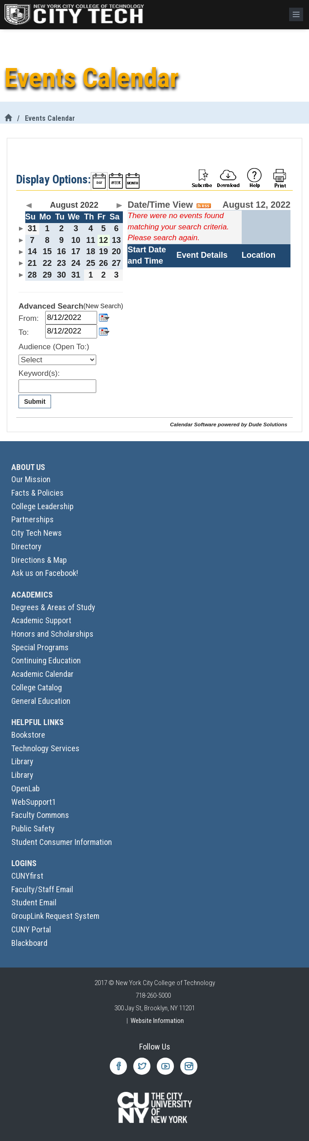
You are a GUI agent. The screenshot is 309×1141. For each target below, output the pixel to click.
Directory (26, 546)
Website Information (157, 1021)
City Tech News (36, 533)
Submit (34, 401)
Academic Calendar (42, 674)
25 (90, 263)
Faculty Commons (40, 815)
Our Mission (31, 479)
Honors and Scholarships (52, 634)
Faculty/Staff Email (42, 889)
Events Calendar (50, 118)
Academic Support (41, 620)
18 (90, 251)
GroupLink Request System (55, 916)
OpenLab (25, 788)
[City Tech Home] (8, 118)
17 (75, 251)
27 (116, 263)
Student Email (33, 902)
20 (116, 251)
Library (22, 761)
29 (47, 274)
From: (29, 318)
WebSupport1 (33, 802)
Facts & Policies (37, 492)
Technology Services (45, 748)
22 (47, 263)
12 (103, 240)
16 (61, 251)
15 (47, 251)
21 (32, 263)
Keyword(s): (39, 373)
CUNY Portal (31, 929)
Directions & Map (39, 560)
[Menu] (296, 14)
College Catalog (36, 687)
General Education (40, 701)
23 (61, 263)
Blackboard (29, 943)
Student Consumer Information (61, 842)
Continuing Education (46, 660)
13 (116, 240)
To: (24, 332)
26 (103, 263)
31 (32, 228)
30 (61, 274)
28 (32, 274)
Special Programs (40, 647)
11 (90, 240)
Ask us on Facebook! (44, 573)
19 (103, 251)
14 (32, 251)
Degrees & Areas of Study (53, 607)
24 (75, 263)
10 (75, 240)
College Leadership (42, 506)
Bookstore (28, 734)
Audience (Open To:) (54, 346)
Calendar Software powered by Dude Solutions (228, 424)
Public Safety (33, 828)
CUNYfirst (27, 876)
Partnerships (32, 519)
